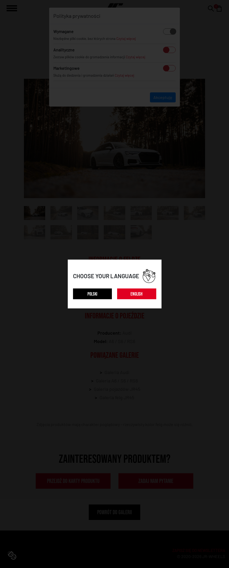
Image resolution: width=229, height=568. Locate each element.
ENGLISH (137, 294)
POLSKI (92, 294)
